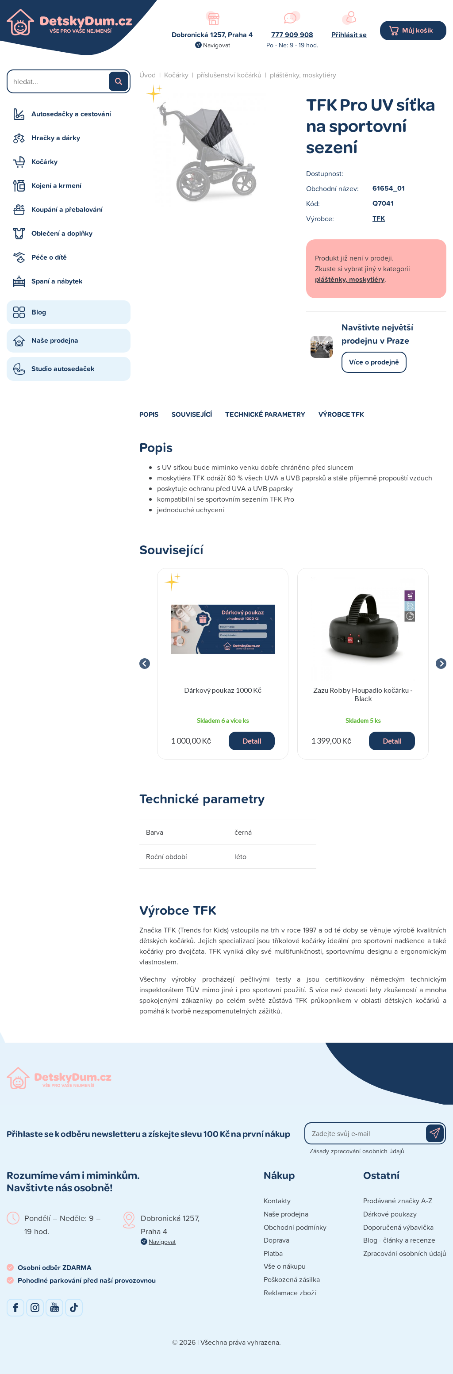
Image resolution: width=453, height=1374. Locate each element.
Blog (38, 312)
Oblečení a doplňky (61, 233)
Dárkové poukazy (390, 1214)
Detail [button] (251, 741)
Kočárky (44, 162)
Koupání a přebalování (67, 209)
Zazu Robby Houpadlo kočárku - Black (363, 694)
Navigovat (216, 45)
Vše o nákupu (285, 1266)
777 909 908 (292, 35)
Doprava (276, 1240)
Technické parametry (265, 414)
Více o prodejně (374, 362)
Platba (273, 1253)
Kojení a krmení (56, 185)
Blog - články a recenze (399, 1240)
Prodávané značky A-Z (397, 1200)
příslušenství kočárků (229, 75)
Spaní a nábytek (57, 281)
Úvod (147, 75)
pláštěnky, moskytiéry (303, 75)
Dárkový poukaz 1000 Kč (222, 690)
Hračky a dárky (55, 138)
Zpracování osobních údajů (404, 1253)
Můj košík (417, 30)
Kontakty (277, 1200)
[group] (223, 664)
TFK (378, 218)
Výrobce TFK (341, 414)
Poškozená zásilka (292, 1279)
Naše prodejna (54, 340)
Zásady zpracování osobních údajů (357, 1151)
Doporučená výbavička (398, 1227)
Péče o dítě (49, 257)
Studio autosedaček (63, 369)
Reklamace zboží (290, 1292)
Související (192, 414)
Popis (148, 414)
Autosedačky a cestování (71, 114)
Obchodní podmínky (295, 1227)
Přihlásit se (349, 35)
